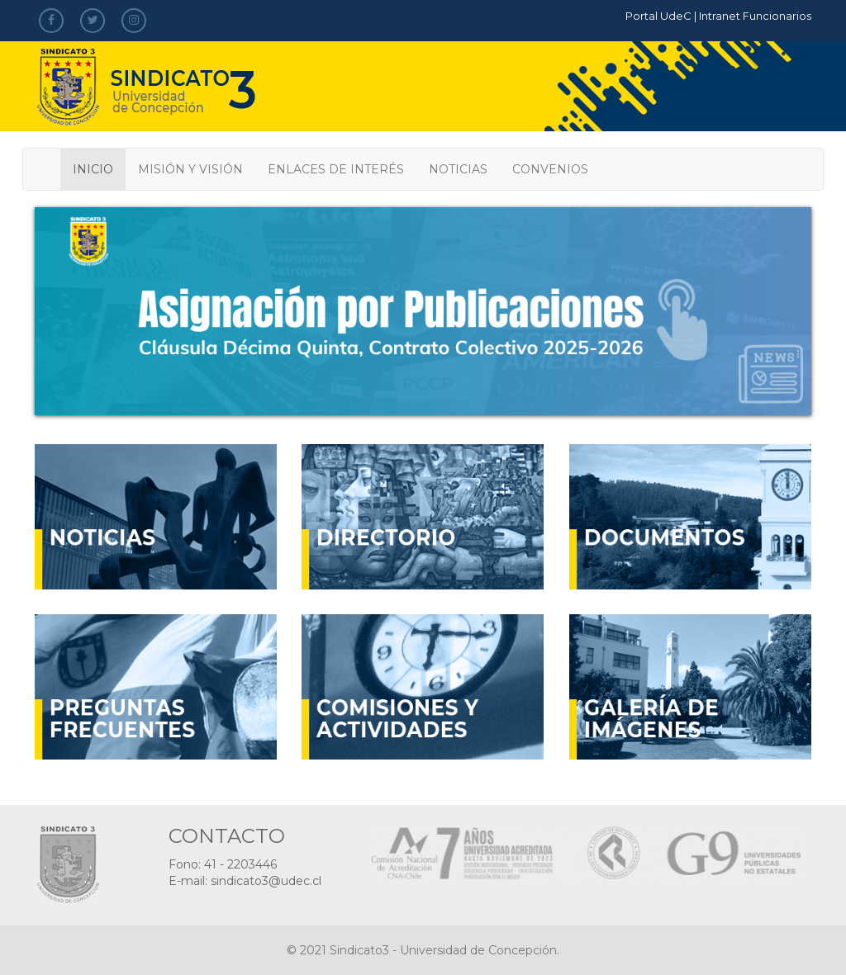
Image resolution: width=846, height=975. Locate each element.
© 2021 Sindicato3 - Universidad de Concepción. (423, 950)
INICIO (93, 169)
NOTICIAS (458, 169)
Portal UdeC (658, 15)
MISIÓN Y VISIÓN (190, 169)
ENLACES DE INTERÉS (336, 169)
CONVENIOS (550, 169)
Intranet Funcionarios (755, 15)
